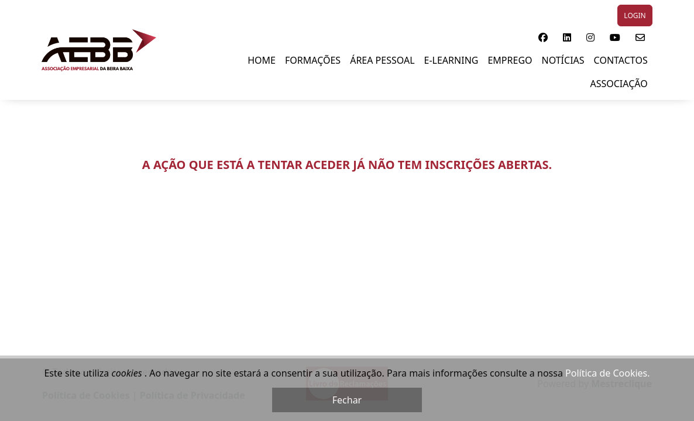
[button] (543, 37)
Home (262, 60)
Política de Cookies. (607, 373)
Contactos (621, 60)
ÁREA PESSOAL (382, 60)
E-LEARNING (451, 60)
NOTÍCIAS (563, 60)
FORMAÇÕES (313, 60)
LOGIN (634, 15)
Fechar (347, 400)
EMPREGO (509, 60)
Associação (618, 83)
